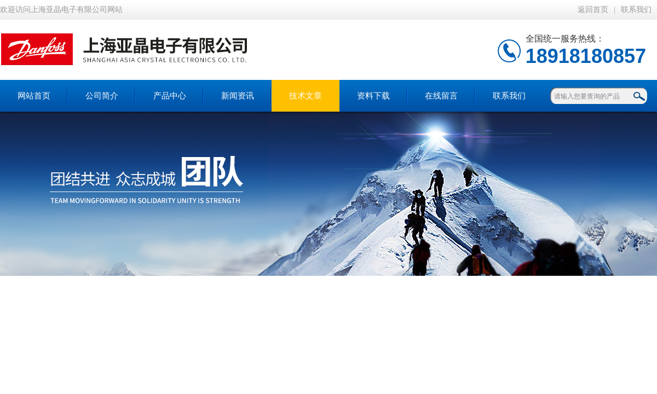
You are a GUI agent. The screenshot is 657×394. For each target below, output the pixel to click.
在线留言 (441, 95)
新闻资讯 (237, 95)
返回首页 (593, 9)
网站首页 (34, 95)
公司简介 (101, 95)
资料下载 (373, 95)
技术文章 (305, 95)
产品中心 (169, 95)
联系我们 (636, 9)
